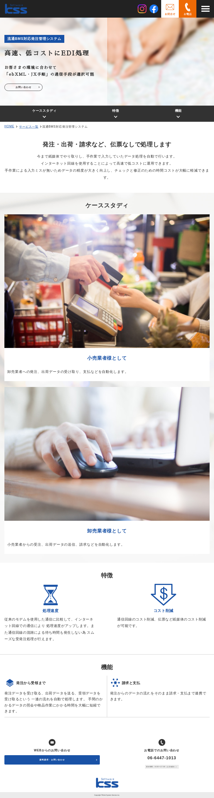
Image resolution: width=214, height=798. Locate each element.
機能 (178, 110)
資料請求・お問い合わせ (52, 760)
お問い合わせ (23, 87)
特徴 (115, 110)
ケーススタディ (44, 110)
